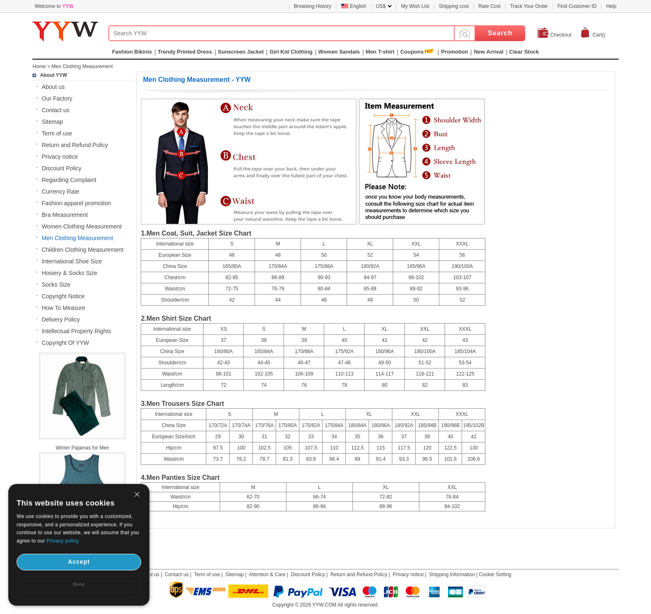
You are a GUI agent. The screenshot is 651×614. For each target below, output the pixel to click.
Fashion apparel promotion (76, 203)
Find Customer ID (577, 6)
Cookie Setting (495, 574)
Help (611, 6)
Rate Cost (489, 6)
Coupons (411, 52)
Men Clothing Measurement (82, 66)
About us (53, 87)
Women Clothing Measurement (82, 226)
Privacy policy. (63, 541)
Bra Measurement (65, 214)
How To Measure (63, 308)
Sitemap (52, 121)
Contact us (55, 110)
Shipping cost (454, 6)
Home (39, 66)
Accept (79, 561)
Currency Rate (60, 191)
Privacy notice (60, 156)
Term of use (57, 133)
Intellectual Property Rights (76, 331)
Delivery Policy (61, 319)
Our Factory (57, 98)
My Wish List (415, 6)
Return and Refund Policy (75, 145)
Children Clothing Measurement (82, 249)
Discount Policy (61, 168)
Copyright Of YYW (65, 342)
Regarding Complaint (69, 180)
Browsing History (312, 6)
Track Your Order (529, 6)
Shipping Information (452, 574)
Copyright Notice (63, 296)
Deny (79, 584)
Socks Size (56, 284)
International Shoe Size (72, 261)
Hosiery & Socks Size (69, 273)
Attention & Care (267, 574)
